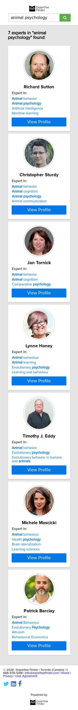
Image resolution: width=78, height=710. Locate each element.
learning (24, 374)
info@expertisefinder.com (42, 692)
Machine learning (25, 113)
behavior (24, 99)
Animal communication (29, 203)
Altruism (18, 650)
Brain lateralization (26, 559)
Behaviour (25, 640)
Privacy (8, 695)
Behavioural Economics (30, 654)
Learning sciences (26, 564)
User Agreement (26, 695)
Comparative (31, 289)
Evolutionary (31, 379)
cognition (25, 194)
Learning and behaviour (30, 384)
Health (26, 554)
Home (65, 692)
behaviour (25, 369)
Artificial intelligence (27, 108)
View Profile (39, 122)
